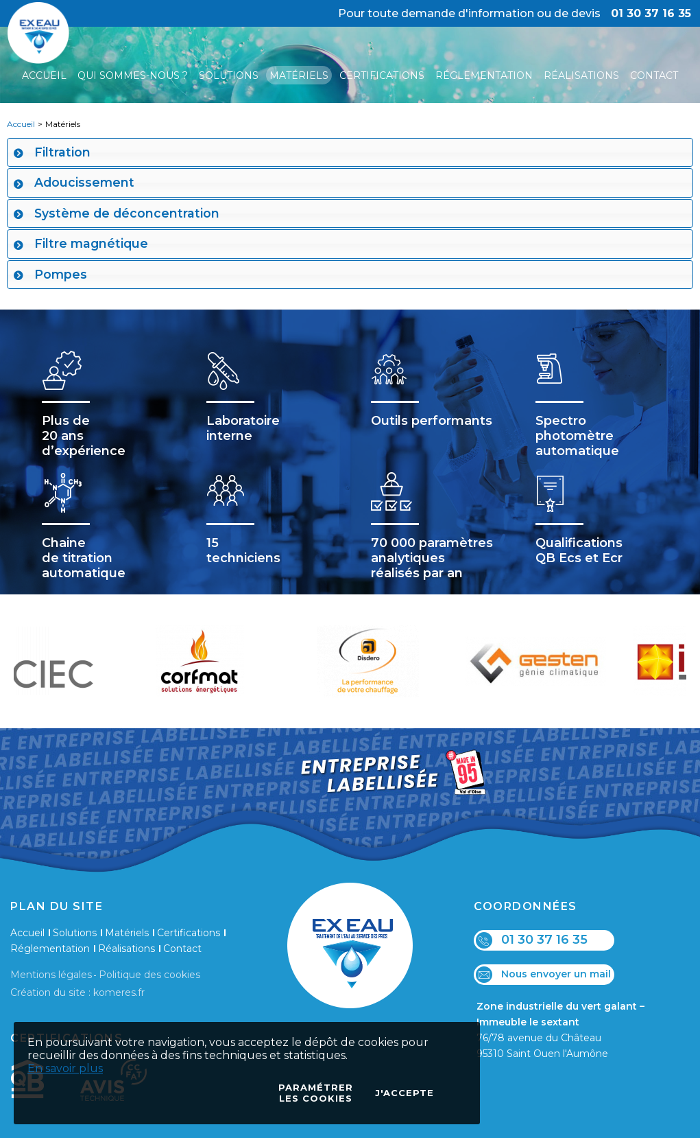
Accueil (21, 124)
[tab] (350, 152)
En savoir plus (65, 1068)
